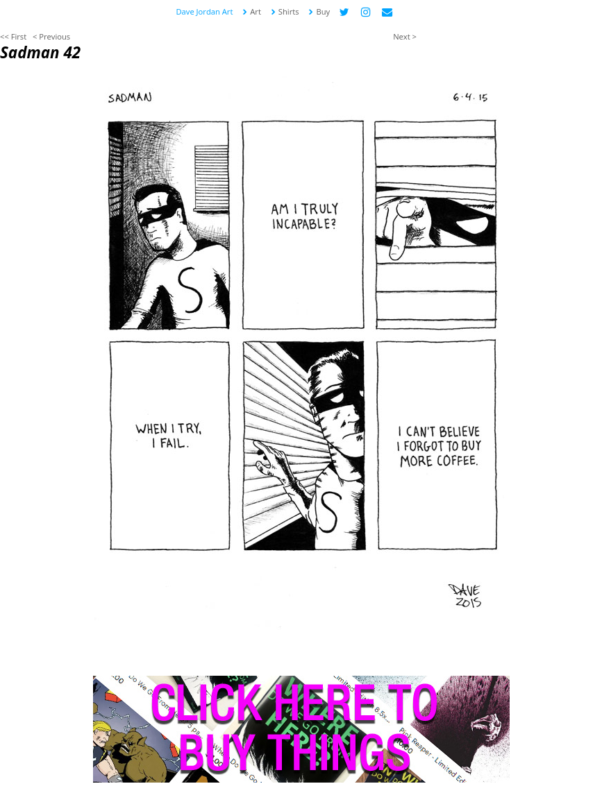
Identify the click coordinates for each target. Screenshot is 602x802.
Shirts (284, 11)
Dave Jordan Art (204, 11)
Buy (319, 11)
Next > (405, 36)
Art (251, 11)
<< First (13, 36)
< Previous (51, 36)
